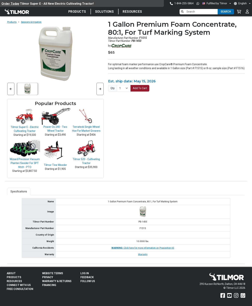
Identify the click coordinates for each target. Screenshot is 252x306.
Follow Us (87, 281)
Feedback (87, 277)
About (11, 273)
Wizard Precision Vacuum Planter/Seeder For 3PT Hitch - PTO (25, 163)
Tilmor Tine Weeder (55, 164)
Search (226, 11)
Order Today (10, 3)
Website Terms (52, 273)
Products (77, 11)
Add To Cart (140, 88)
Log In (84, 273)
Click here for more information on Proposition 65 (142, 248)
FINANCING (49, 285)
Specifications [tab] (18, 191)
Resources (132, 11)
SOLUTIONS (104, 11)
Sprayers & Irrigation (31, 22)
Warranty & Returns (56, 281)
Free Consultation (20, 289)
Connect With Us (19, 285)
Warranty (142, 254)
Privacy (47, 277)
